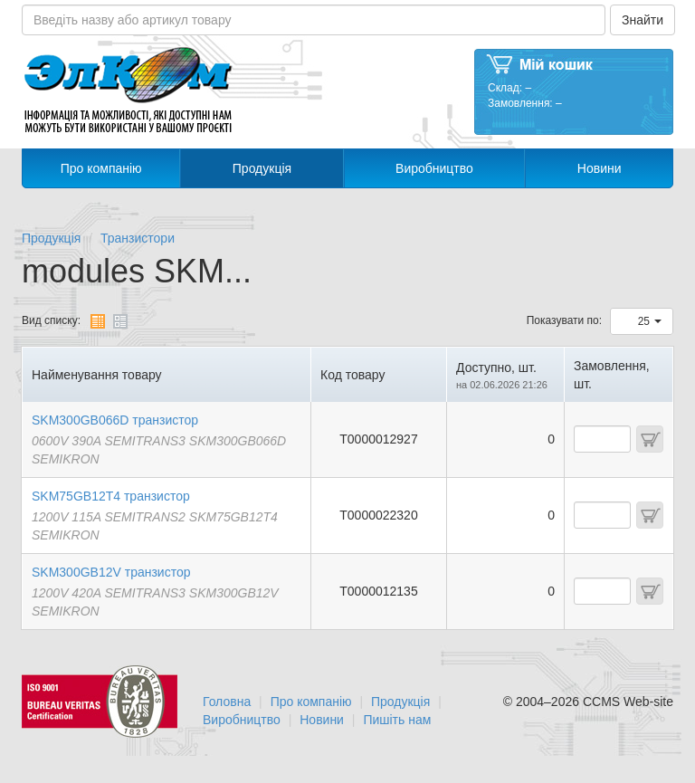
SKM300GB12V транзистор (111, 572)
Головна (227, 701)
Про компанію (101, 168)
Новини (599, 168)
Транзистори (137, 238)
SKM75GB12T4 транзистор (111, 496)
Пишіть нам (397, 719)
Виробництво (434, 168)
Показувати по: (564, 320)
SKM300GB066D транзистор (115, 420)
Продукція (262, 168)
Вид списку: (51, 320)
